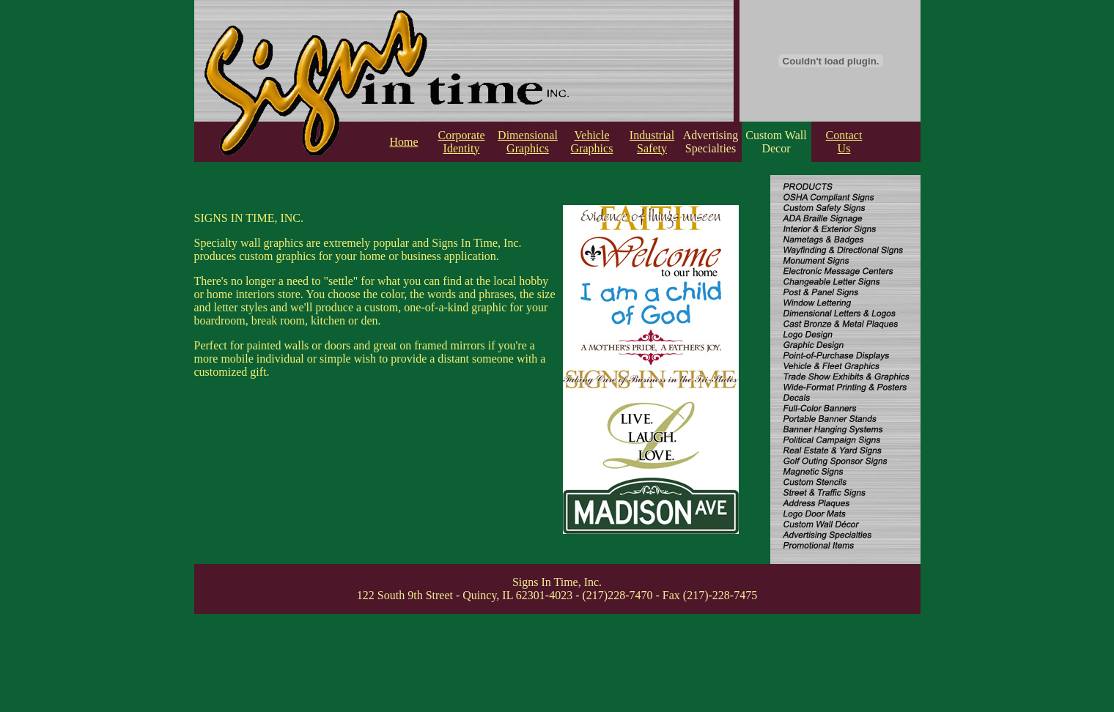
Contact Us (844, 142)
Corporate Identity (461, 142)
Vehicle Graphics (592, 142)
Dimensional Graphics (528, 142)
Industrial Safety (652, 142)
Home (403, 142)
